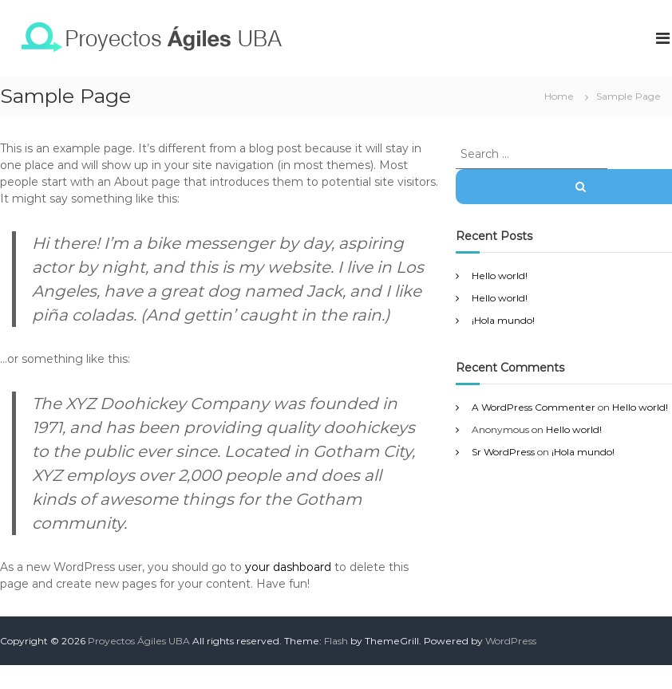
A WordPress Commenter (533, 407)
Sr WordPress (503, 452)
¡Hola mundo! (503, 320)
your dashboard (288, 567)
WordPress (510, 641)
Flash (336, 641)
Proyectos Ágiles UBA (139, 641)
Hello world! (500, 276)
